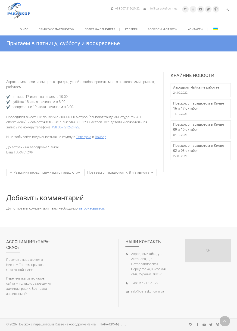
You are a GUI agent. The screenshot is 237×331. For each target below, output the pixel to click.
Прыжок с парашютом (56, 29)
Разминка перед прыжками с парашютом (44, 172)
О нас (24, 29)
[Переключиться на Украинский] (215, 29)
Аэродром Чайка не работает (197, 87)
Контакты (195, 29)
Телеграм (83, 137)
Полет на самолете (99, 29)
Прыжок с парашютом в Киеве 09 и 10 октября (198, 127)
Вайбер (100, 137)
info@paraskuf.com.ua (163, 8)
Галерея (131, 29)
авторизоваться (91, 208)
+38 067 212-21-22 (127, 8)
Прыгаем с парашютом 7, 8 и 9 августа (120, 172)
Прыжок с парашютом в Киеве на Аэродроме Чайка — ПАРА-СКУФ (68, 324)
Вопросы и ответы (162, 29)
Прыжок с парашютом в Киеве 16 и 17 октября (198, 106)
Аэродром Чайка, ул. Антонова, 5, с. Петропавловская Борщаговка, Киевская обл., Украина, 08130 (148, 264)
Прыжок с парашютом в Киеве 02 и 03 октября (198, 148)
